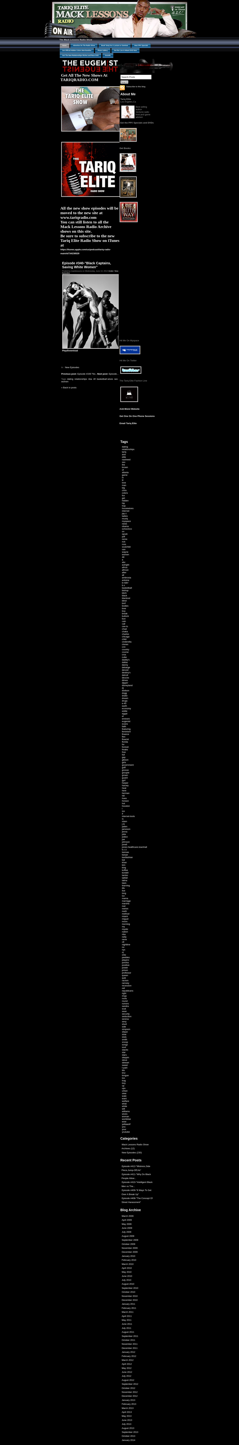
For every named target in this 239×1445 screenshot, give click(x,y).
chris (124, 490)
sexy (124, 1021)
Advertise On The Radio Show (84, 45)
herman (126, 793)
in (123, 477)
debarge (126, 667)
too (123, 1078)
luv (123, 896)
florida (125, 742)
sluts (124, 1037)
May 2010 (127, 1272)
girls (124, 762)
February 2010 (129, 1260)
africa (124, 567)
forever (125, 747)
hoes (124, 798)
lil (123, 480)
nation (125, 931)
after (124, 572)
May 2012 (127, 1368)
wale (124, 1096)
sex (116, 379)
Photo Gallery (103, 50)
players (125, 960)
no (123, 947)
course (125, 652)
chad (124, 629)
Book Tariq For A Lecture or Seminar (114, 45)
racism (125, 980)
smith (124, 1039)
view (124, 1093)
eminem (126, 718)
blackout (126, 598)
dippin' (125, 683)
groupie (125, 772)
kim (123, 865)
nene (124, 939)
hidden (125, 500)
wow (124, 1121)
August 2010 (128, 1284)
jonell (124, 844)
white (124, 1106)
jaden (124, 826)
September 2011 (130, 1336)
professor (126, 972)
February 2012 (129, 1356)
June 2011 (127, 1324)
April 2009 (127, 1220)
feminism (126, 731)
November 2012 (130, 1392)
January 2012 (128, 1352)
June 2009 (127, 1228)
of (123, 470)
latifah (125, 878)
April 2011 (127, 1316)
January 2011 (128, 1304)
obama (125, 526)
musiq (125, 518)
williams (126, 1111)
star (124, 1052)
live (123, 890)
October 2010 (128, 1292)
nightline (126, 944)
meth (124, 911)
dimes (125, 680)
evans (125, 724)
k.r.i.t (124, 849)
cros (124, 654)
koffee (125, 870)
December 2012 (130, 1396)
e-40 (124, 703)
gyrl (124, 780)
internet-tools (128, 816)
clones (125, 644)
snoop (125, 1042)
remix (124, 539)
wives (125, 1114)
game (125, 475)
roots (124, 998)
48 (123, 557)
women (65, 381)
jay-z (124, 513)
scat (124, 1008)
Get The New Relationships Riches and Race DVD (80, 55)
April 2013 (127, 1412)
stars (124, 1055)
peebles (126, 957)
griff (124, 767)
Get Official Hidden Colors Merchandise (76, 50)
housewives (128, 508)
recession (127, 985)
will (123, 1108)
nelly (124, 937)
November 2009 (130, 1248)
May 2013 (127, 1416)
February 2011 (129, 1308)
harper (125, 783)
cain (124, 621)
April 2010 (127, 1268)
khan (124, 862)
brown (125, 467)
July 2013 (126, 1424)
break (125, 613)
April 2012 (127, 1364)
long (124, 893)
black (124, 595)
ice (123, 811)
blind (124, 600)
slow (124, 1034)
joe (123, 839)
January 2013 (128, 1400)
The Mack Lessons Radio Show (76, 40)
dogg (124, 693)
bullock (125, 616)
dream (125, 698)
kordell (125, 872)
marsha (125, 903)
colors (125, 493)
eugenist (126, 721)
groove (125, 770)
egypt (124, 713)
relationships (81, 379)
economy (126, 708)
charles (125, 634)
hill (123, 795)
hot (123, 803)
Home (64, 45)
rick (123, 541)
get (123, 498)
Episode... (108, 374)
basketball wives (105, 379)
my (123, 926)
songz (125, 1044)
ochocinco (127, 529)
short (124, 1024)
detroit (125, 675)
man (124, 485)
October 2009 (128, 1244)
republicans (127, 990)
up (123, 1085)
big (123, 488)
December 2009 (130, 1252)
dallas (125, 662)
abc (124, 562)
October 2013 (128, 1436)
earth (124, 706)
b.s (123, 585)
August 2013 (128, 1428)
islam (124, 821)
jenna (124, 831)
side (124, 1026)
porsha (125, 962)
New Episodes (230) (132, 1152)
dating (70, 379)
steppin (125, 1057)
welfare (125, 1101)
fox (123, 495)
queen (125, 975)
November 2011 (130, 1344)
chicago (126, 636)
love (124, 482)
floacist (125, 739)
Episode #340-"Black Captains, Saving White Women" (86, 265)
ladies (125, 516)
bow (124, 608)
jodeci (125, 836)
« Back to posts (69, 387)
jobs (124, 834)
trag (124, 1080)
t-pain (125, 1067)
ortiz (124, 955)
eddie (124, 711)
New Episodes (72, 367)
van (124, 549)
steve (124, 1060)
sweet (125, 1065)
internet (125, 511)
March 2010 (128, 1264)
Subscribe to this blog (135, 86)
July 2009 (126, 1232)
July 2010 (126, 1280)
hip (123, 503)
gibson (125, 760)
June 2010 (127, 1276)
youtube (126, 1132)
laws (124, 883)
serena (125, 1019)
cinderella (127, 641)
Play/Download (70, 350)
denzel (125, 670)
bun (124, 618)
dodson (125, 690)
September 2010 (130, 1288)
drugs (125, 700)
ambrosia (126, 577)
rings (124, 996)
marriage (126, 901)
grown (125, 775)
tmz (124, 1073)
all (123, 575)
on (123, 531)
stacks (125, 1049)
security (126, 1014)
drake (125, 695)
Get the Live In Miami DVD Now (125, 50)
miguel (125, 919)
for (123, 744)
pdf (123, 536)
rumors (125, 1003)
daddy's (126, 659)
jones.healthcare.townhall (134, 847)
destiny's (126, 672)
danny (125, 665)
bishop (125, 590)
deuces (125, 677)
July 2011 (126, 1328)
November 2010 (130, 1296)
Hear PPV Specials (141, 45)
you (124, 1126)
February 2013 (129, 1404)
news (124, 523)
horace (125, 801)
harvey (125, 785)
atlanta (125, 472)
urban (125, 1091)
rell (123, 988)
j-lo (123, 824)
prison (125, 970)
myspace (126, 521)
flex (123, 736)
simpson (126, 1029)
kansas (125, 852)
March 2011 (128, 1312)
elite (124, 457)
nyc (123, 949)
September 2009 (130, 1240)
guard (125, 777)
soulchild (126, 547)
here (124, 790)
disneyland (127, 685)
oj (123, 952)
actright (125, 564)
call (123, 624)
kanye (125, 854)
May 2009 (127, 1224)
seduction (127, 1016)
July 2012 (126, 1376)
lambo (125, 875)
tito (123, 1070)
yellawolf (126, 1124)
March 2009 (128, 1216)
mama (125, 898)
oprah (125, 534)
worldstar (126, 1119)
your (124, 1129)
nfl (94, 379)
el (123, 716)
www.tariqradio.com (78, 217)
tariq (124, 452)
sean (124, 1011)
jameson (126, 829)
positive (126, 965)
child (124, 639)
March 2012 (128, 1360)
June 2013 (127, 1420)
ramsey (125, 983)
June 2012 (127, 1372)
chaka (125, 631)
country (125, 649)
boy (124, 611)
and (124, 454)
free (124, 752)
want (124, 1098)
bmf (124, 603)
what (124, 1103)
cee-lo (125, 626)
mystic (125, 929)
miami (125, 916)
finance (125, 734)
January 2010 (128, 1256)
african (125, 570)
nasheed (126, 459)
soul (124, 1047)
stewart (125, 1062)
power (125, 967)
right (124, 993)
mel (124, 906)
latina (124, 880)
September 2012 (130, 1384)
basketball (127, 588)
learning (126, 885)
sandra (125, 1006)
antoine (125, 580)
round (125, 1001)
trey (124, 1083)
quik (124, 978)
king (124, 867)
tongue (125, 1075)
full (123, 754)
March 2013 (128, 1408)
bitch (124, 593)
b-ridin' (125, 582)
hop (124, 505)
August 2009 (128, 1236)
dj (123, 688)
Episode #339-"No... (79, 374)
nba (90, 379)
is (123, 819)
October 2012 (128, 1388)
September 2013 (130, 1432)
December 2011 (130, 1348)
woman (125, 1116)
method (125, 913)
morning (126, 924)
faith (124, 726)
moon (125, 921)
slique (125, 1032)
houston (126, 806)
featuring (126, 729)
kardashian (127, 857)
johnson (126, 842)
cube (124, 657)
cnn (124, 647)
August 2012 (128, 1380)
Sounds (108, 55)
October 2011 (128, 1340)
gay (124, 757)
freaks (125, 749)
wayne (125, 552)
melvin (125, 908)
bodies (125, 606)
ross (124, 544)
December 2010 (130, 1300)
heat (124, 788)
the (123, 464)
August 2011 (128, 1332)
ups (124, 1088)
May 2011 (127, 1320)
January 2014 (128, 1440)
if (122, 813)
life (123, 888)
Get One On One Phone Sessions (137, 416)
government (128, 765)
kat (123, 860)
